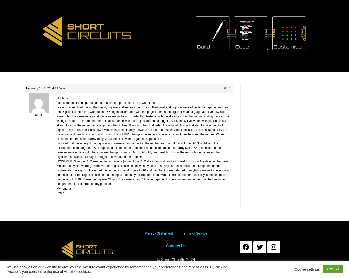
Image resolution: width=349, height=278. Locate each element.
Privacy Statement (159, 238)
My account (211, 71)
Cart (175, 71)
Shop (149, 71)
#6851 (227, 93)
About (96, 71)
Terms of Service (194, 238)
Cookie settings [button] (307, 269)
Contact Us (176, 250)
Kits (123, 71)
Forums (251, 71)
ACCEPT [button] (333, 269)
